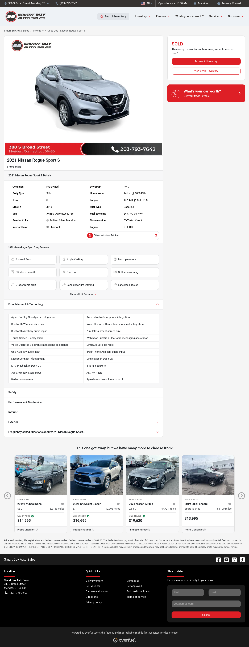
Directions (92, 596)
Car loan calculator (97, 591)
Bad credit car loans (138, 591)
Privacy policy (94, 602)
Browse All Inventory (206, 61)
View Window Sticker (122, 235)
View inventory (94, 580)
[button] (28, 3)
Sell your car (93, 586)
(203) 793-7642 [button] (66, 3)
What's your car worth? (189, 16)
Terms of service (136, 596)
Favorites (201, 4)
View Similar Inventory (206, 70)
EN (145, 3)
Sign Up (206, 614)
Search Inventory (113, 16)
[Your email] (206, 603)
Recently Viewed (229, 4)
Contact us (133, 580)
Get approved (134, 586)
